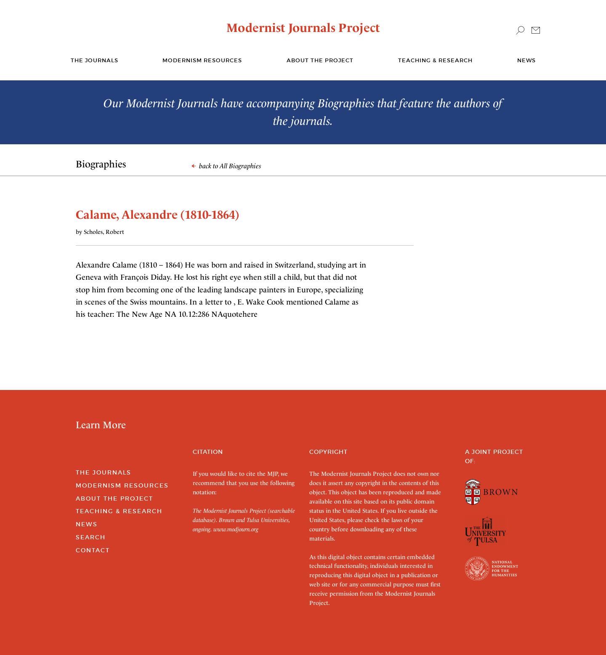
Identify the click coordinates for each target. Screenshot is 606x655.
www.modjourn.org (235, 529)
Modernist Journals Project (303, 28)
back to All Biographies (226, 166)
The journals (94, 60)
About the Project (320, 60)
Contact (93, 550)
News (526, 60)
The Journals (103, 472)
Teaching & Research (435, 60)
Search (91, 537)
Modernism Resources (202, 60)
